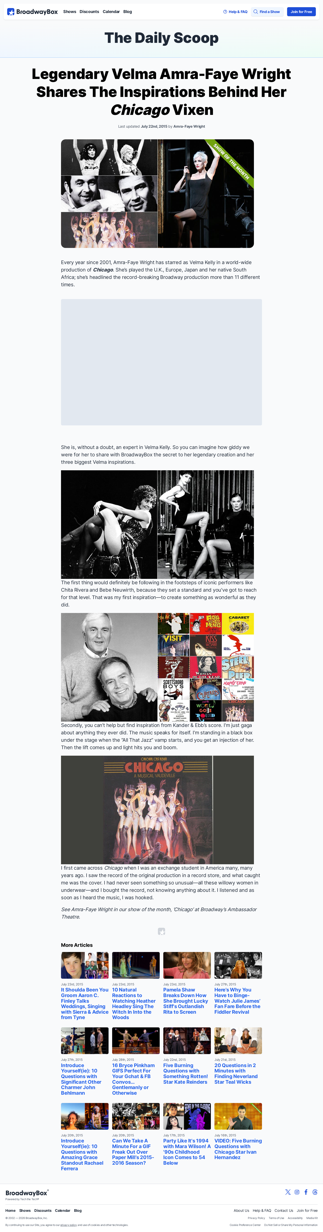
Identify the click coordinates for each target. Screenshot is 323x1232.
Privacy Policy (256, 1218)
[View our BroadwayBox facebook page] (306, 1192)
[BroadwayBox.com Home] (32, 11)
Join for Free (301, 11)
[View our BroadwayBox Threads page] (315, 1192)
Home (10, 1210)
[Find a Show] (267, 11)
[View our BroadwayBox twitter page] (288, 1192)
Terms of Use (276, 1218)
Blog (127, 11)
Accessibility (295, 1218)
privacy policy (68, 1225)
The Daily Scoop (161, 37)
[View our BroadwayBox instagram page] (297, 1192)
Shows (69, 11)
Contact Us (284, 1210)
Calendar (111, 11)
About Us (241, 1210)
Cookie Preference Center (245, 1225)
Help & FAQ (262, 1210)
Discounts (89, 11)
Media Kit (312, 1218)
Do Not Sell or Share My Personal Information (291, 1225)
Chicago (103, 270)
